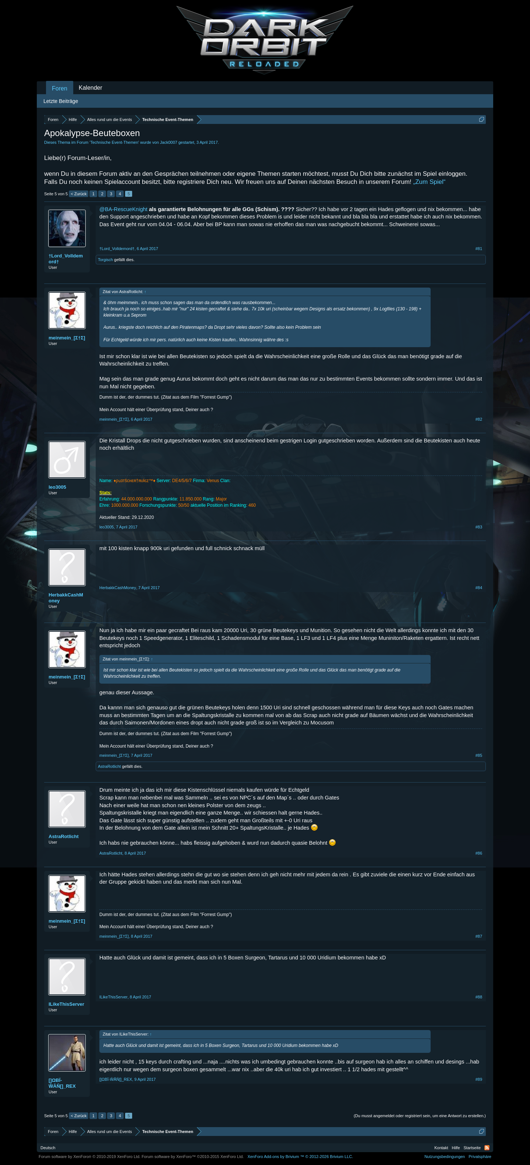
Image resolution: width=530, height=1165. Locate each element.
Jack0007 (168, 142)
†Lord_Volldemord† (66, 258)
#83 (479, 527)
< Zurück (78, 194)
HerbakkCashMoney (66, 597)
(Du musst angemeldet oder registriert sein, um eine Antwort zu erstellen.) (420, 1116)
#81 (479, 248)
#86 (479, 853)
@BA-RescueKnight (123, 209)
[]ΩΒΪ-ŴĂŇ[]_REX (62, 1083)
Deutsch (47, 1148)
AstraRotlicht (109, 766)
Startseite (472, 1148)
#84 (479, 587)
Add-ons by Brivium (300, 1156)
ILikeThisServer (66, 1004)
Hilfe (456, 1148)
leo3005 (57, 487)
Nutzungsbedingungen (444, 1156)
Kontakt (441, 1148)
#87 (479, 936)
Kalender (90, 88)
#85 (479, 755)
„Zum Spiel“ (429, 181)
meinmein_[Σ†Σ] (67, 338)
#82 (479, 419)
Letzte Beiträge (60, 101)
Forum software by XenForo (90, 1156)
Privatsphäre (480, 1156)
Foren (59, 88)
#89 (479, 1079)
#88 (479, 997)
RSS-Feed (487, 1147)
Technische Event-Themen (114, 142)
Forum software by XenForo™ (193, 1156)
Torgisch (105, 259)
